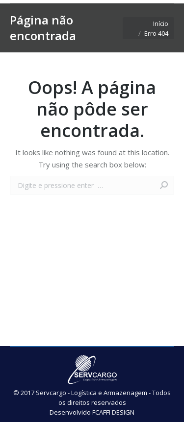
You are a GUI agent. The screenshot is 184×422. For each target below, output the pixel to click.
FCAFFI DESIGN (113, 412)
